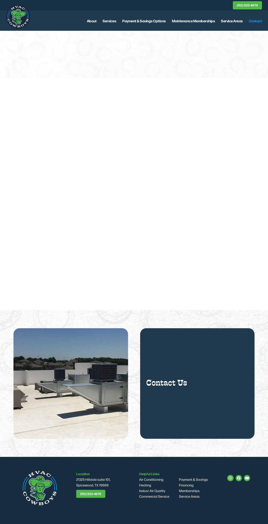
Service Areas (189, 496)
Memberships (189, 490)
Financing (186, 485)
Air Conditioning (151, 479)
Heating (145, 485)
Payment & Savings (193, 479)
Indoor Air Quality (152, 490)
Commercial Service (154, 496)
